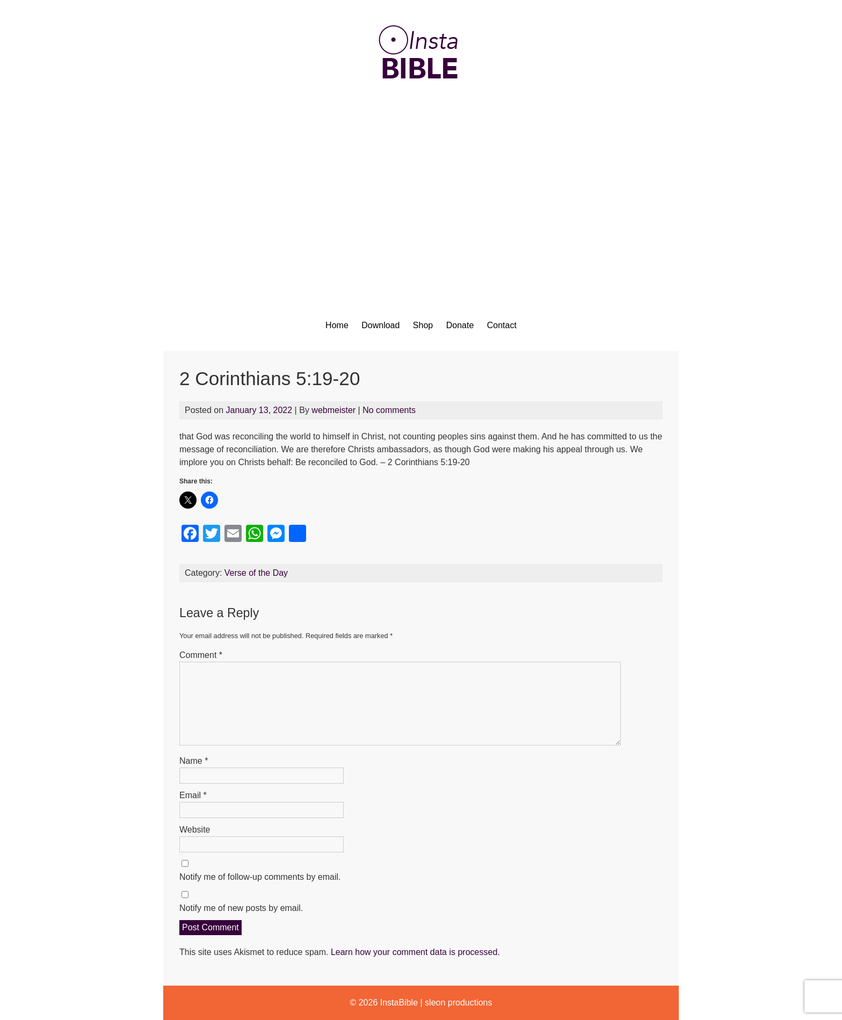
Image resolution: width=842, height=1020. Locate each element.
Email (193, 795)
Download (380, 325)
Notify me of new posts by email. (241, 908)
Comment (200, 655)
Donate (460, 325)
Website (194, 829)
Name (193, 760)
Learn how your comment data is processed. (415, 952)
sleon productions (458, 1002)
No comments (389, 410)
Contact (502, 325)
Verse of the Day (256, 572)
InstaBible (399, 1002)
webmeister (333, 410)
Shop (423, 325)
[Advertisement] (421, 192)
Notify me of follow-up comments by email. (260, 876)
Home (337, 325)
